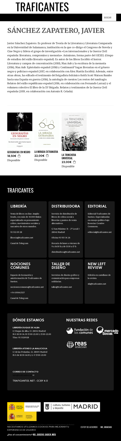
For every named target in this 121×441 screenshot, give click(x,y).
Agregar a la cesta (19, 155)
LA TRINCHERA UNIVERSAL (69, 156)
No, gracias (106, 427)
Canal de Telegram (19, 243)
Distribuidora (66, 206)
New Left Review (97, 266)
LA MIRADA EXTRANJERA (46, 151)
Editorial (97, 206)
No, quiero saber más (44, 434)
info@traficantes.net (23, 375)
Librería (18, 206)
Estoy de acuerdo (89, 427)
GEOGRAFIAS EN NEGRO (18, 152)
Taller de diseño (61, 266)
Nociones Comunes (20, 266)
